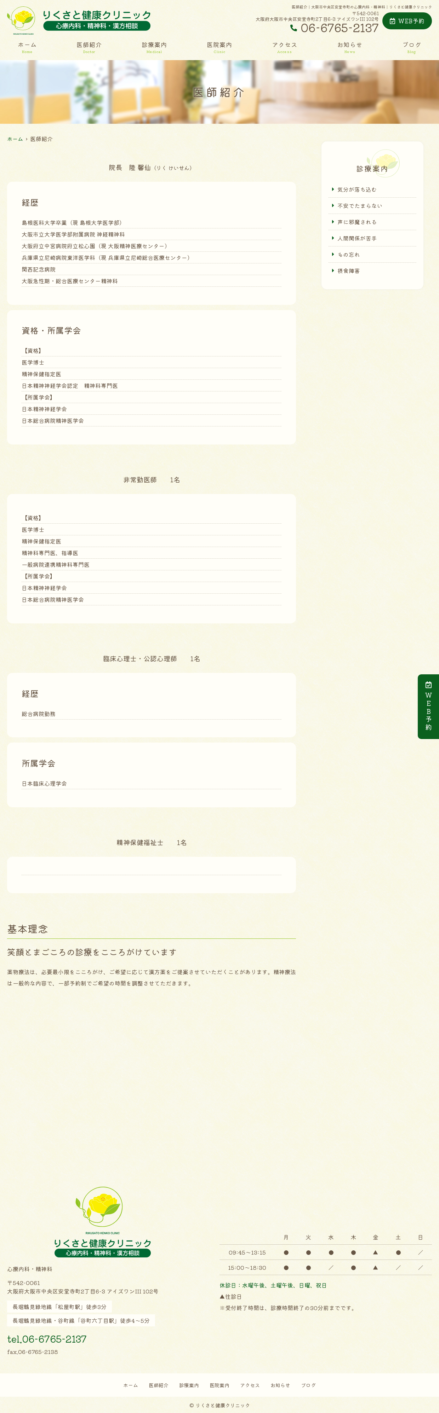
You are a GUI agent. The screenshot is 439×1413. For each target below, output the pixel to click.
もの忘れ (348, 255)
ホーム (27, 47)
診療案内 (154, 47)
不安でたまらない (360, 206)
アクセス (284, 47)
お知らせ (350, 47)
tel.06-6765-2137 (58, 1337)
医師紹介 (89, 47)
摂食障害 (348, 271)
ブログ (411, 47)
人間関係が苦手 (357, 238)
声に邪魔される (357, 222)
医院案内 (219, 47)
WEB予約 (407, 20)
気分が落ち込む (357, 189)
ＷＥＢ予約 (429, 706)
